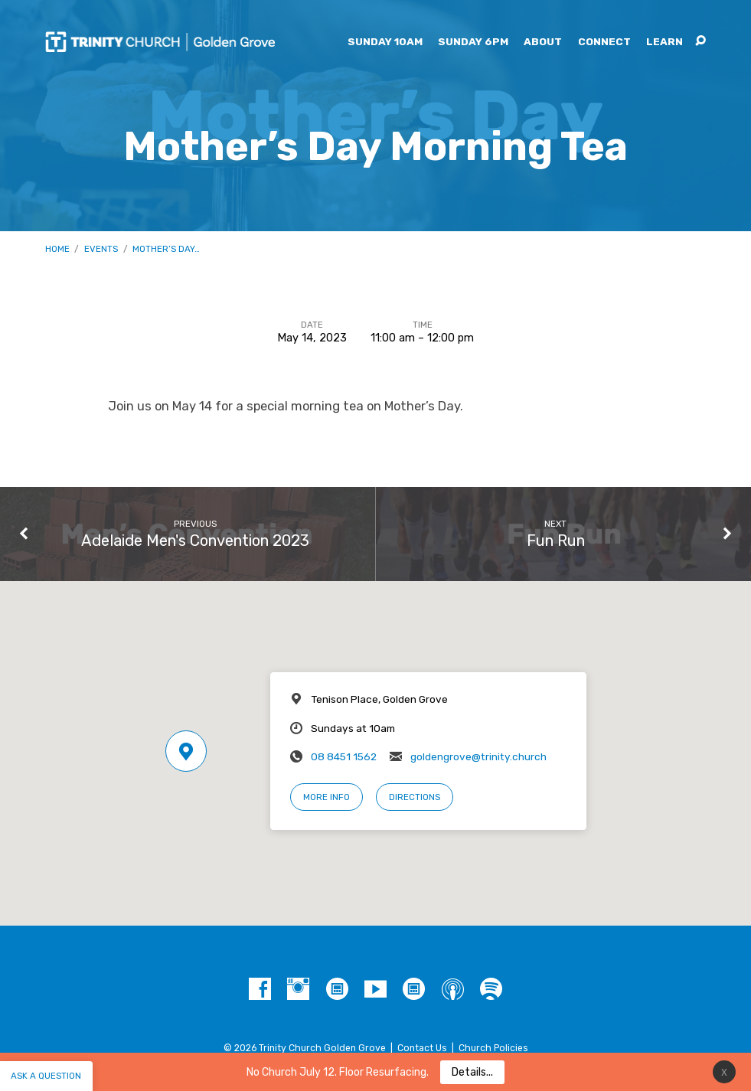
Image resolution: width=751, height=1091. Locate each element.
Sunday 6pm (473, 42)
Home (57, 248)
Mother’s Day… (166, 248)
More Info (326, 797)
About (543, 42)
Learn (664, 42)
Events (101, 248)
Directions (414, 797)
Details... (472, 1072)
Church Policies (493, 1048)
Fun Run (556, 540)
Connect (604, 42)
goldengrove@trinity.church (478, 756)
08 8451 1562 (344, 756)
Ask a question (46, 1075)
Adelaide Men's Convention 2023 (195, 540)
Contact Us (422, 1048)
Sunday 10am (385, 42)
